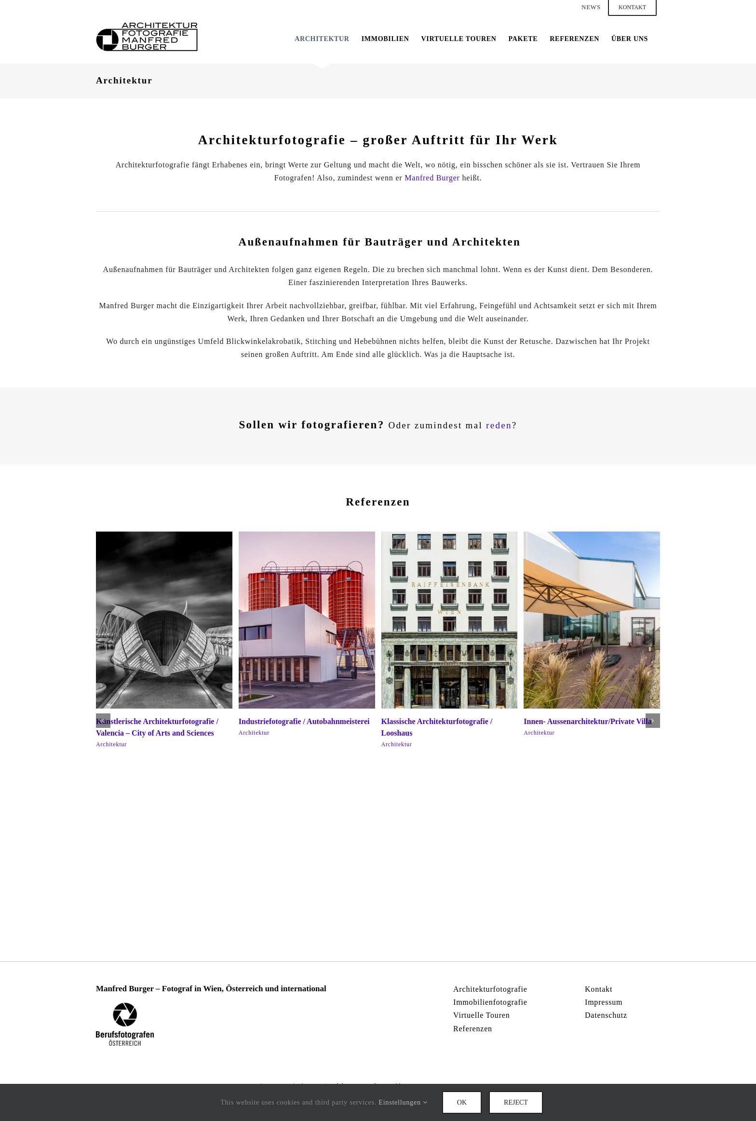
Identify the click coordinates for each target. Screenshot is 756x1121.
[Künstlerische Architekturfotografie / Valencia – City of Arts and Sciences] (164, 536)
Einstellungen (403, 1102)
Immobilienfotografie (490, 1002)
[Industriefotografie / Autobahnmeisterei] (307, 536)
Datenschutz (606, 1015)
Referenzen (472, 1029)
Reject (516, 1102)
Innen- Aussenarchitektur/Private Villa (588, 721)
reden (499, 425)
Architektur (111, 744)
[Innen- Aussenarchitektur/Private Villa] (592, 536)
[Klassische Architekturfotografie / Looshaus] (449, 536)
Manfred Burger (432, 178)
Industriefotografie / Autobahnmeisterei (304, 721)
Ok (462, 1102)
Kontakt (598, 989)
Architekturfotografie (490, 989)
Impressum (603, 1002)
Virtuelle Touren (481, 1015)
